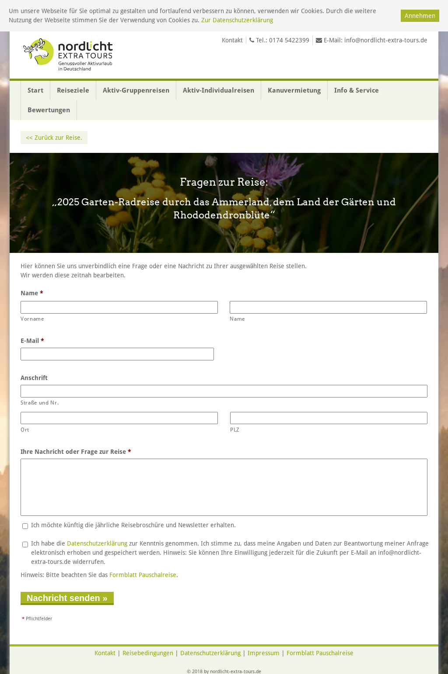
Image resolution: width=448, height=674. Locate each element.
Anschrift (34, 377)
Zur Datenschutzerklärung (237, 20)
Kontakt (232, 40)
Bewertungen (49, 110)
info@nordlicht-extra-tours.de (385, 40)
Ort (25, 430)
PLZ (234, 430)
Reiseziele (73, 90)
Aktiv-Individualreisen (218, 90)
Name (32, 293)
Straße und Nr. (40, 403)
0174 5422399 (289, 40)
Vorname (32, 319)
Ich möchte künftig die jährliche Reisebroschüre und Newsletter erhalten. (133, 525)
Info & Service (356, 90)
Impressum (264, 653)
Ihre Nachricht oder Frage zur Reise (76, 451)
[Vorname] (119, 307)
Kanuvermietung (294, 90)
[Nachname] (328, 307)
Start (35, 90)
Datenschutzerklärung (97, 543)
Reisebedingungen (147, 653)
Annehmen (420, 15)
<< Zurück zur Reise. (54, 137)
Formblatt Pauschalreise (142, 574)
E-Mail (32, 340)
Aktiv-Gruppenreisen (136, 90)
